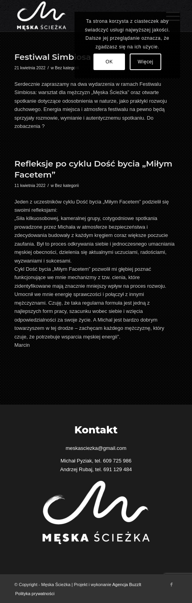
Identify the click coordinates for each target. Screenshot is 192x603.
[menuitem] (33, 594)
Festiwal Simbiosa (53, 57)
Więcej (145, 62)
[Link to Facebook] (171, 584)
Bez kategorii (67, 67)
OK (109, 62)
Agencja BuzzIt (126, 584)
